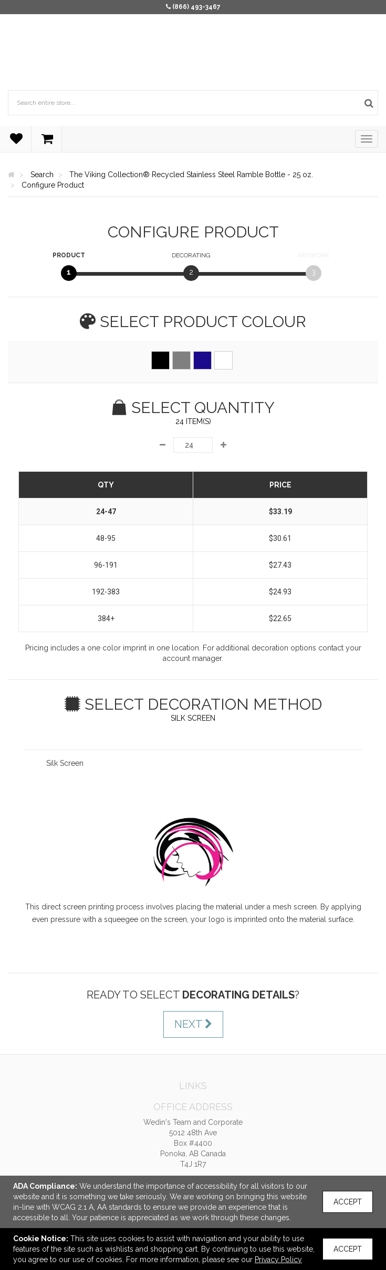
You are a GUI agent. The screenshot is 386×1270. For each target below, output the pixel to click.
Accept (347, 1202)
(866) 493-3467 (196, 6)
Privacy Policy (278, 1259)
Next (193, 1024)
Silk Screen (65, 763)
